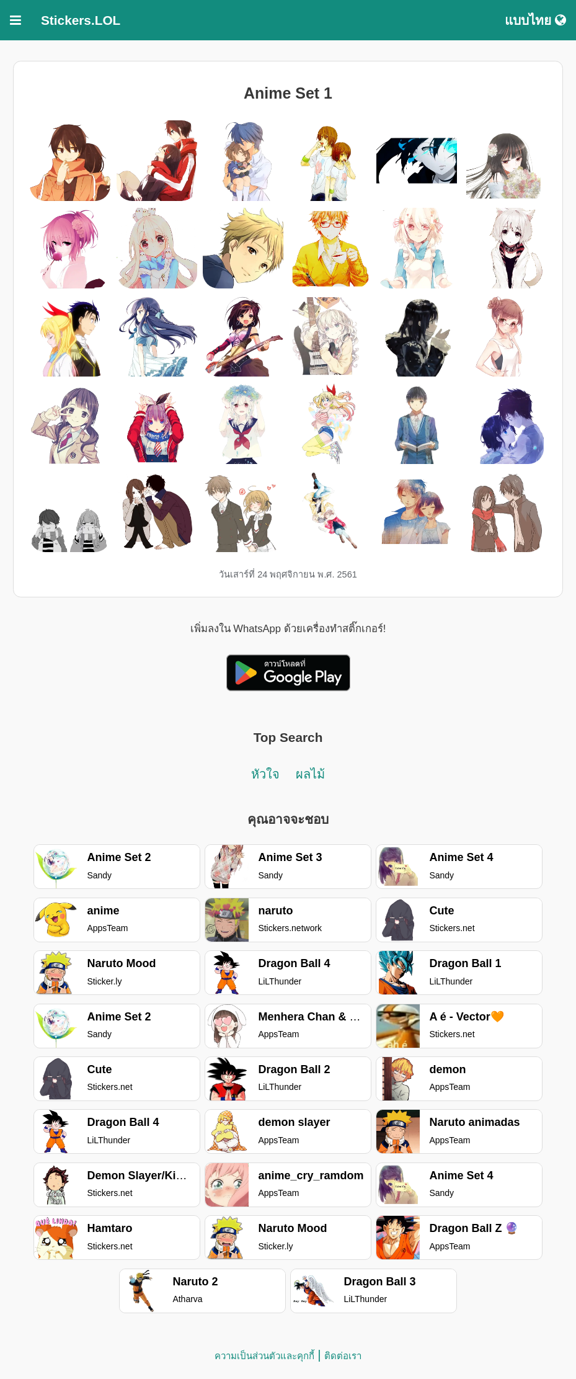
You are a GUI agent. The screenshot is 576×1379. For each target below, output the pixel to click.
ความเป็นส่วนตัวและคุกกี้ (264, 1355)
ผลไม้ (310, 774)
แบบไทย (535, 20)
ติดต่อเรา (342, 1355)
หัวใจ (265, 774)
